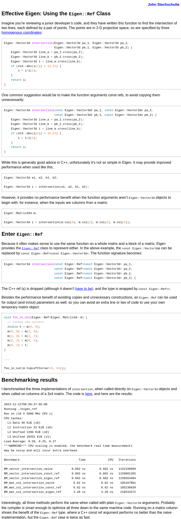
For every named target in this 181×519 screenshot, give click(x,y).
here (88, 390)
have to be (83, 286)
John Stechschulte (163, 4)
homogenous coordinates (22, 32)
